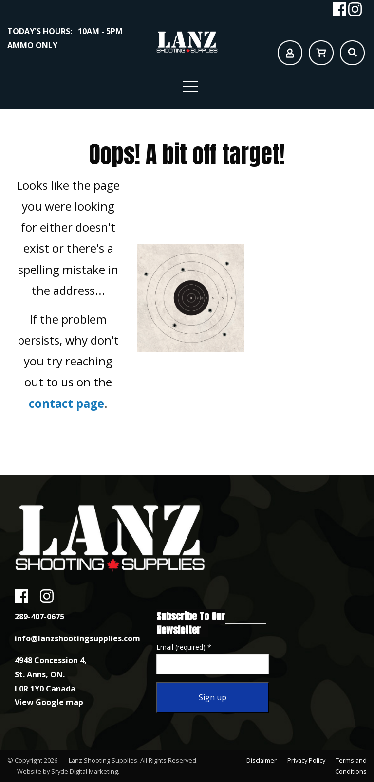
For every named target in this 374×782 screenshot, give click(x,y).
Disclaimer (260, 760)
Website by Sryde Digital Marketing (67, 771)
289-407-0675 (39, 616)
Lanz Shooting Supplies (103, 760)
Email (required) (183, 647)
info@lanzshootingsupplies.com (77, 638)
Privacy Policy (305, 760)
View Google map (49, 702)
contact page (66, 403)
